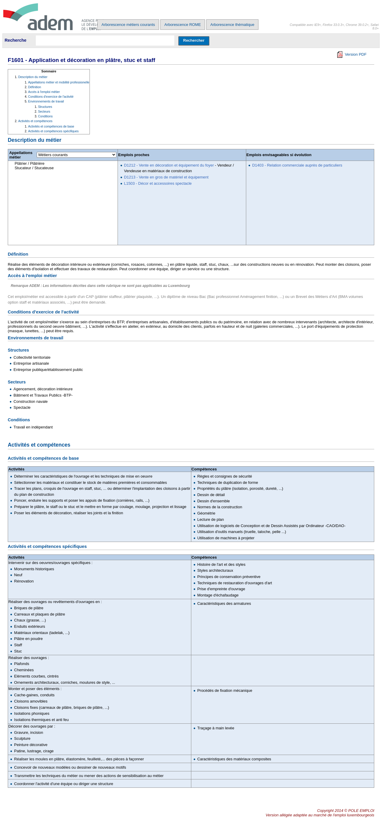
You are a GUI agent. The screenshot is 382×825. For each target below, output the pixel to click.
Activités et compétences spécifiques (53, 131)
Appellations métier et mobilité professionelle (58, 82)
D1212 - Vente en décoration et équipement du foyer (169, 165)
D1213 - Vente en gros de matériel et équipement (166, 177)
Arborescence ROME (182, 24)
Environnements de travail (46, 101)
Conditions (45, 116)
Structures (45, 106)
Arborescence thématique (232, 24)
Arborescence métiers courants (128, 24)
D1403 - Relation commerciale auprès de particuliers (297, 165)
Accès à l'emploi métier (44, 92)
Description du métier (32, 77)
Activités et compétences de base (51, 126)
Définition (34, 87)
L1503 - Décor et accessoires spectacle (158, 183)
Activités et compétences (35, 121)
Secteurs (44, 111)
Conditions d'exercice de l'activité (50, 96)
